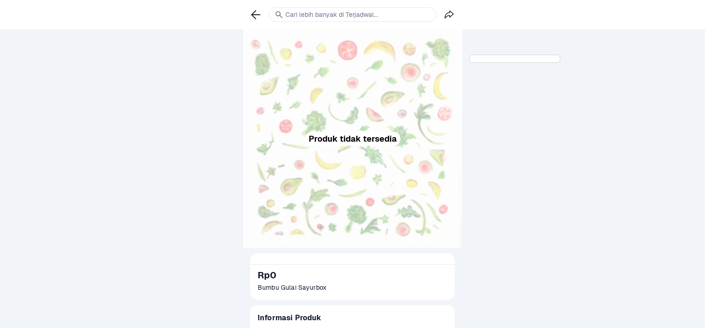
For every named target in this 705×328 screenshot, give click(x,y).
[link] (255, 14)
